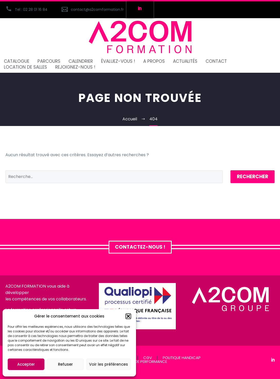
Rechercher (252, 176)
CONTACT (216, 61)
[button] (128, 316)
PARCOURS (48, 61)
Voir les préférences (108, 364)
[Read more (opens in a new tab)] (91, 9)
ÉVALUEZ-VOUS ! (118, 61)
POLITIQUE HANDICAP (182, 358)
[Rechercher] (114, 176)
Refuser (65, 364)
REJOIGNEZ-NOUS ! (75, 67)
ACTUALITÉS (185, 61)
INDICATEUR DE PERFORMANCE (140, 362)
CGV (147, 358)
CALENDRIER (81, 61)
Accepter (26, 364)
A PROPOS (154, 61)
